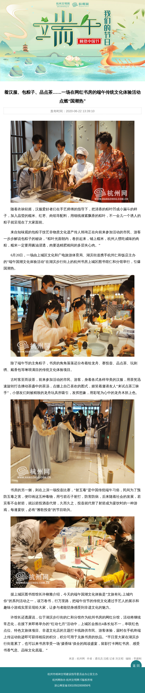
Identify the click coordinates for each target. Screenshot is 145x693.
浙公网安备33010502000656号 (72, 685)
